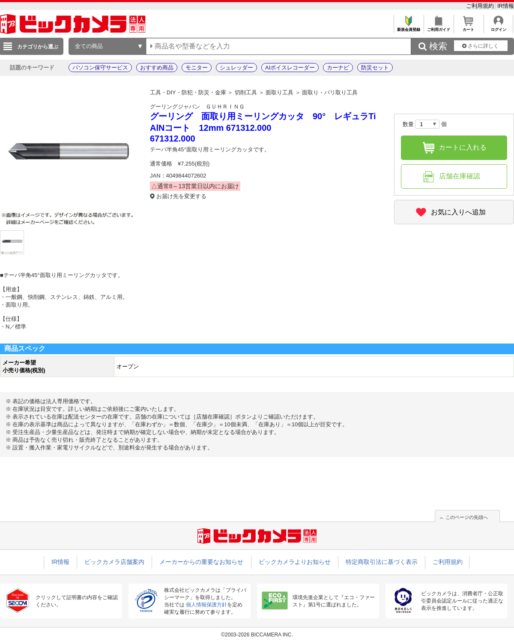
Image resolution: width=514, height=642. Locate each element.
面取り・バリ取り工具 (330, 92)
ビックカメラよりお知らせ (295, 561)
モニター (196, 67)
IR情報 (505, 6)
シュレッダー (236, 67)
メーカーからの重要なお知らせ (201, 561)
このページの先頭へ (466, 517)
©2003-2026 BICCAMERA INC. (257, 635)
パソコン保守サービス (100, 67)
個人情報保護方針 (206, 605)
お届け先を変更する (181, 196)
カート (468, 27)
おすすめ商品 (156, 67)
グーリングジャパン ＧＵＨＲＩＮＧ (197, 106)
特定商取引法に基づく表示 (382, 561)
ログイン (498, 27)
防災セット (375, 67)
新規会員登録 (408, 27)
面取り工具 (279, 92)
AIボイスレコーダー (290, 67)
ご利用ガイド (438, 27)
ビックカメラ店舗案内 (114, 561)
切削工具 (246, 92)
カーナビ (338, 67)
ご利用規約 (481, 6)
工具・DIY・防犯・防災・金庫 (188, 92)
